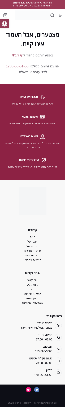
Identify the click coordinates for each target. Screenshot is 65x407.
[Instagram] (28, 389)
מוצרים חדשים (32, 250)
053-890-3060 (43, 351)
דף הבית (17, 55)
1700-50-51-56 (17, 66)
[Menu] (60, 15)
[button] (4, 23)
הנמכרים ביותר (32, 255)
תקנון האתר (32, 298)
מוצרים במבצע (32, 260)
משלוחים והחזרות (32, 303)
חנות (32, 237)
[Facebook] (36, 389)
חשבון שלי (32, 241)
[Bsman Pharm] (32, 15)
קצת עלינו (32, 284)
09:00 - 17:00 (44, 339)
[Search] (52, 15)
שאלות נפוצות (32, 293)
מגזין (32, 289)
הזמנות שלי (32, 246)
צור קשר (32, 280)
